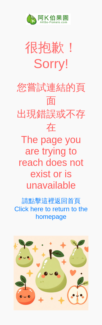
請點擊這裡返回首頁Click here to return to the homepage (51, 208)
